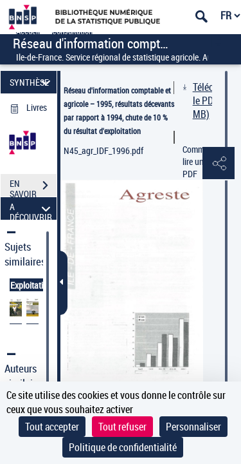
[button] (218, 163)
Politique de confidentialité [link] (123, 447)
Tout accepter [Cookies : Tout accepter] (52, 427)
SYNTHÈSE (32, 82)
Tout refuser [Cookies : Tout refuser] (122, 427)
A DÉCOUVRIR (32, 208)
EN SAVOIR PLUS (33, 187)
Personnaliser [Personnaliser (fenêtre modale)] (193, 427)
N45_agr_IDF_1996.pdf (103, 150)
